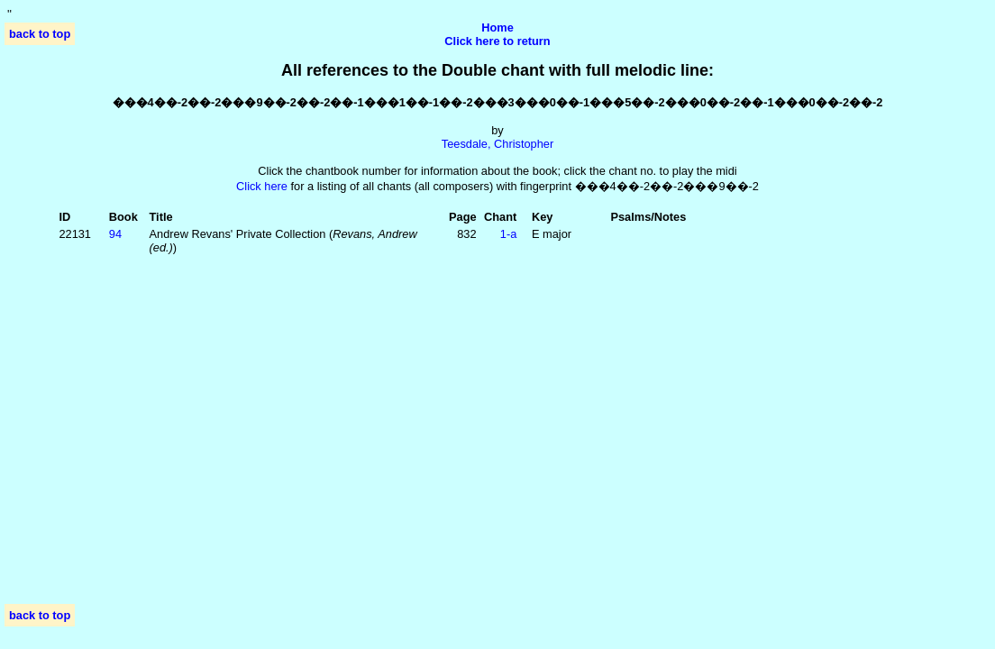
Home (497, 27)
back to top (39, 34)
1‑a (508, 234)
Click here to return (497, 41)
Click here (262, 186)
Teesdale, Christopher (497, 144)
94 (115, 234)
